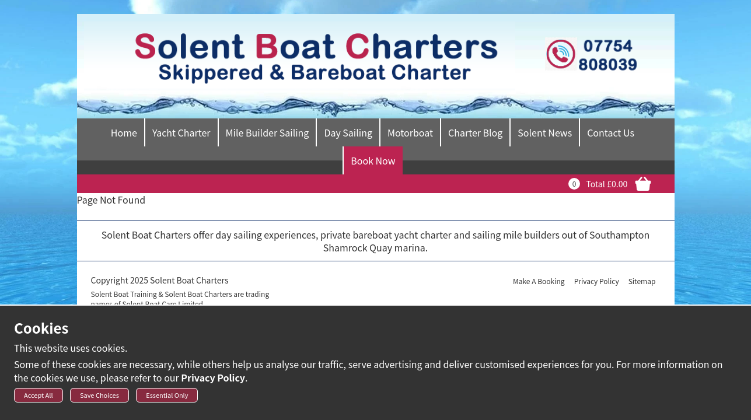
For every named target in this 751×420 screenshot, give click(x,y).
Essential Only (167, 398)
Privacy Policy (213, 381)
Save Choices (99, 398)
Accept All (38, 398)
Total (595, 184)
